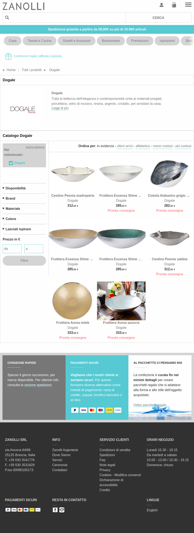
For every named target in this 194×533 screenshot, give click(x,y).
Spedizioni (107, 455)
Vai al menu (188, 5)
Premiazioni (140, 41)
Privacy (104, 470)
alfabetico (143, 146)
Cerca (158, 18)
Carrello (174, 5)
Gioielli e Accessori (77, 41)
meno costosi (163, 146)
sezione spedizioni (38, 385)
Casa (12, 41)
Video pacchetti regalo (149, 405)
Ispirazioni (167, 41)
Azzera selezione (35, 147)
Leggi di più (59, 108)
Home (11, 70)
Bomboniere (111, 41)
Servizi (57, 460)
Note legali (107, 465)
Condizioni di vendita (114, 450)
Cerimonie (59, 465)
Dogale (19, 163)
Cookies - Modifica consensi (120, 475)
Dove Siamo (61, 455)
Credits (104, 490)
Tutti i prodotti (32, 70)
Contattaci (59, 470)
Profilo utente (162, 5)
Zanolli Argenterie (65, 450)
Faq (102, 460)
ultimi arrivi (125, 146)
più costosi (183, 146)
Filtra (24, 260)
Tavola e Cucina (39, 41)
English (152, 510)
